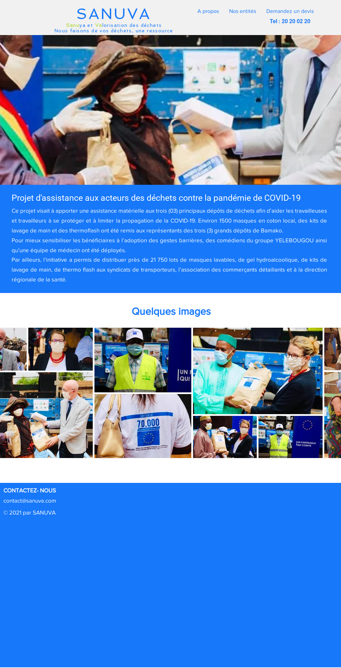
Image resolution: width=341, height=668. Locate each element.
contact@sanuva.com (29, 500)
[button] (290, 11)
